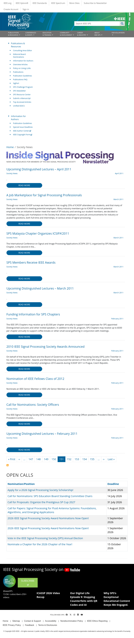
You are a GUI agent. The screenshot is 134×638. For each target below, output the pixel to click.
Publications (18, 72)
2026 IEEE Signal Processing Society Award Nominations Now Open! (48, 518)
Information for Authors (23, 60)
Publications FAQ (20, 79)
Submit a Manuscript (22, 98)
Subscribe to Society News (7, 465)
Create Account (11, 9)
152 (69, 459)
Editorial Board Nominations (19, 55)
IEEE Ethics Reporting (97, 621)
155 (92, 459)
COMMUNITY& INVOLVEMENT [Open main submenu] (66, 34)
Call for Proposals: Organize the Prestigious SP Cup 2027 (41, 502)
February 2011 (117, 318)
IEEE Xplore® (22, 3)
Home (10, 147)
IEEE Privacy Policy (12, 625)
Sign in (26, 9)
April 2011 (119, 173)
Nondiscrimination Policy (71, 621)
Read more (24, 185)
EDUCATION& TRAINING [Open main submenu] (47, 34)
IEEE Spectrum (58, 3)
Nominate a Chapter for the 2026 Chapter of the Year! (40, 544)
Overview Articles (20, 64)
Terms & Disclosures (47, 625)
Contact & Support (32, 621)
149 (46, 459)
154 (84, 459)
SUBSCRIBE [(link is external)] (27, 582)
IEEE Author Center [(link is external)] (22, 131)
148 (38, 459)
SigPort (16, 83)
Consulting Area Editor (22, 50)
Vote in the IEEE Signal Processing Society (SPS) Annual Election (45, 538)
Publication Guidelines (22, 75)
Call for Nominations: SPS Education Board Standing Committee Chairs (50, 496)
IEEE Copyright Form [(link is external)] (22, 134)
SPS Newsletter (19, 91)
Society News (12, 173)
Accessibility (50, 621)
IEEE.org (7, 3)
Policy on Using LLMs (22, 68)
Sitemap (16, 621)
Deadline (113, 484)
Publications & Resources (18, 45)
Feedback (29, 625)
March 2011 (118, 199)
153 (77, 459)
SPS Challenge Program (23, 87)
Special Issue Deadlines (23, 127)
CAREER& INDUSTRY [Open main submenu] (81, 34)
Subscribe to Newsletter (95, 3)
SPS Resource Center (22, 94)
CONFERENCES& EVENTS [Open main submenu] (30, 34)
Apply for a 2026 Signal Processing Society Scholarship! (40, 490)
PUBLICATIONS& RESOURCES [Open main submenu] (13, 34)
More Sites (74, 3)
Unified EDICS (19, 106)
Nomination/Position (21, 484)
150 (54, 459)
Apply (122, 23)
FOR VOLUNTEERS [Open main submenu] (118, 33)
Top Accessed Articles (22, 102)
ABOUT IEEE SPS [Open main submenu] (97, 34)
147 (30, 459)
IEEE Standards (39, 3)
